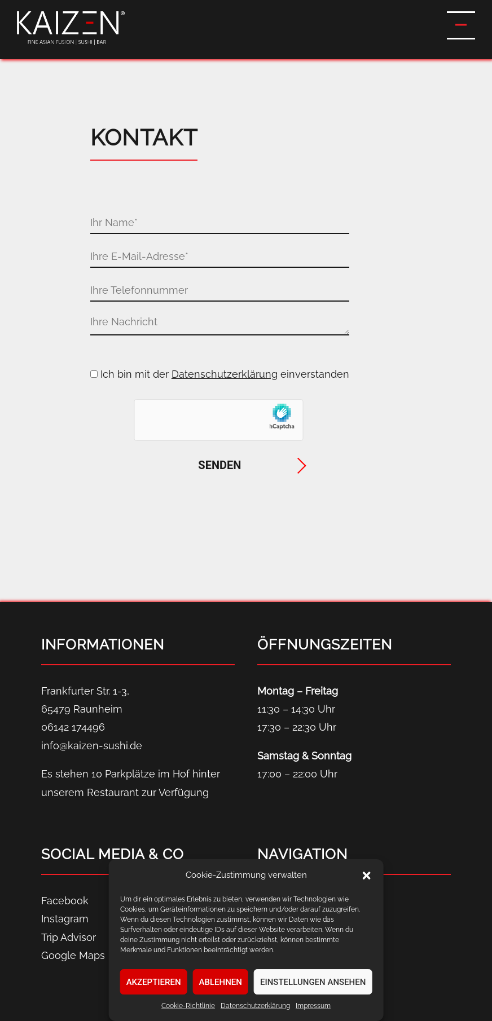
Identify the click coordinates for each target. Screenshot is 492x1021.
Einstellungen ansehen (313, 982)
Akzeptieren (153, 982)
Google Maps (73, 955)
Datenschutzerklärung (225, 374)
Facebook (65, 901)
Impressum (313, 1006)
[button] (366, 875)
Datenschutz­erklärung (255, 1006)
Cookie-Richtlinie (188, 1006)
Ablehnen (220, 982)
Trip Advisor (68, 937)
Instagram (65, 919)
